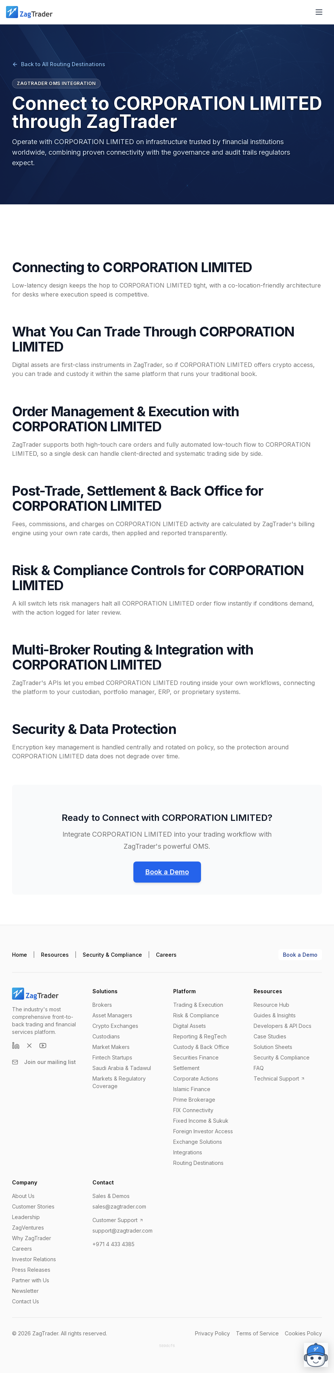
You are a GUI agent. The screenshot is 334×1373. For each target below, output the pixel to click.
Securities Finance (196, 1057)
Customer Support (118, 1220)
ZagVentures (28, 1227)
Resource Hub (271, 1005)
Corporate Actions (195, 1078)
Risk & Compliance (196, 1015)
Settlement (186, 1068)
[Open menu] (319, 12)
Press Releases (31, 1269)
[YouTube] (43, 1045)
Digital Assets (189, 1026)
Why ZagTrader (31, 1238)
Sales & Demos (111, 1196)
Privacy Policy (212, 1333)
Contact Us (25, 1301)
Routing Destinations (198, 1163)
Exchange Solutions (197, 1142)
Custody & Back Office (201, 1047)
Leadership (26, 1217)
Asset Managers (112, 1015)
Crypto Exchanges (115, 1026)
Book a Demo (167, 872)
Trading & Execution (198, 1005)
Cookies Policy (303, 1333)
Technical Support (279, 1078)
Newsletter (25, 1291)
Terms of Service (257, 1333)
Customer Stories (33, 1206)
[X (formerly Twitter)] (29, 1045)
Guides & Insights (275, 1015)
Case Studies (270, 1036)
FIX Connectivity (193, 1110)
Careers (166, 954)
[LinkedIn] (16, 1045)
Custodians (106, 1036)
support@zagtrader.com (122, 1230)
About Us (23, 1196)
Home (19, 954)
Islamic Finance (191, 1089)
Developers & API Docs (282, 1026)
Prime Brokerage (194, 1099)
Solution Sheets (273, 1047)
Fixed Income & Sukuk (200, 1120)
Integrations (187, 1152)
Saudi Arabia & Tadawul (121, 1068)
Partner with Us (30, 1280)
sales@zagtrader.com (119, 1206)
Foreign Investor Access (203, 1131)
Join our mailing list (44, 1062)
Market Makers (111, 1047)
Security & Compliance (112, 954)
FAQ (259, 1068)
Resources (55, 954)
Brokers (102, 1005)
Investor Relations (34, 1259)
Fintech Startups (112, 1057)
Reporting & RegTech (200, 1036)
